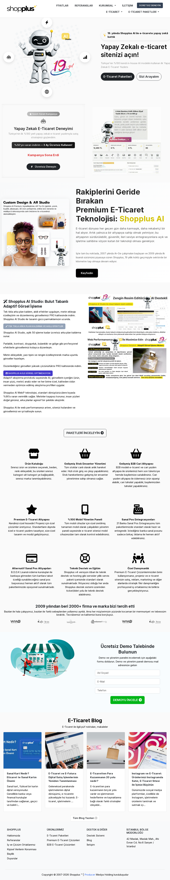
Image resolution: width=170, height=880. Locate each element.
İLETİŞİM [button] (127, 5)
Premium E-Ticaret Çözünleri (63, 840)
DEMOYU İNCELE (127, 700)
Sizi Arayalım (149, 76)
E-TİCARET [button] (113, 11)
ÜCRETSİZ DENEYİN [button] (150, 5)
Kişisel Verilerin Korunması (21, 849)
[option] (15, 622)
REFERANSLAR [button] (84, 5)
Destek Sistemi (95, 835)
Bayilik (10, 853)
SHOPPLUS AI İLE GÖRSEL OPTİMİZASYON (28, 373)
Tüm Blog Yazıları (85, 818)
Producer (90, 874)
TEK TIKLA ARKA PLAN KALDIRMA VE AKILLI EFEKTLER (34, 326)
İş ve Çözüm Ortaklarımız (21, 844)
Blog (89, 840)
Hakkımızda (13, 835)
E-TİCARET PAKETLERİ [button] (142, 11)
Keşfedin (87, 273)
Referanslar (13, 840)
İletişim (91, 844)
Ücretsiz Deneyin (43, 166)
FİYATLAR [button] (62, 5)
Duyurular (12, 858)
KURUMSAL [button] (106, 5)
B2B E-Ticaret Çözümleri (61, 844)
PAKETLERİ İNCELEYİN (85, 433)
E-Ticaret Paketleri (117, 76)
